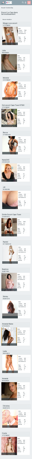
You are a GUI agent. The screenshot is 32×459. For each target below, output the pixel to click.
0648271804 (5, 271)
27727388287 (6, 25)
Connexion (25, 2)
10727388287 (6, 80)
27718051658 (6, 134)
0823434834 (5, 52)
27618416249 (6, 162)
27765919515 (6, 216)
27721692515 (6, 326)
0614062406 (6, 189)
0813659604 (5, 380)
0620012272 (6, 298)
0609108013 (6, 353)
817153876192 (7, 244)
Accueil (3, 7)
